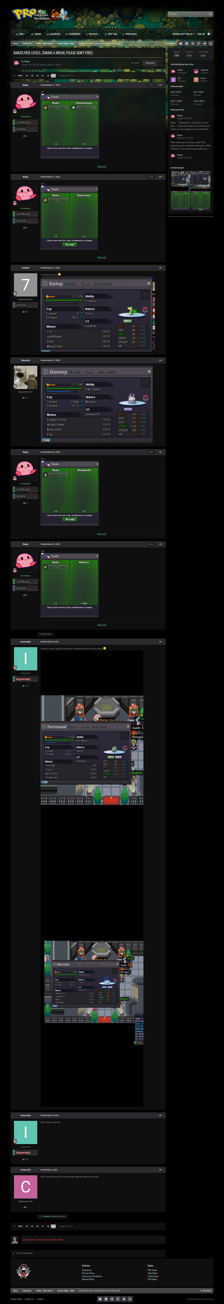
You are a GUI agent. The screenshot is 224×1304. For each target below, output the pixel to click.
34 (27, 76)
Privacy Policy (88, 1273)
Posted (50, 85)
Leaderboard (73, 34)
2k (25, 136)
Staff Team (111, 34)
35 (32, 76)
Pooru (203, 78)
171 (26, 398)
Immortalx (25, 641)
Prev (20, 76)
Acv (179, 78)
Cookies (40, 1299)
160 (26, 686)
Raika (25, 85)
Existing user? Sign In (184, 34)
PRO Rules (92, 34)
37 (43, 76)
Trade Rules (153, 1276)
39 (53, 76)
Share (135, 63)
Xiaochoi (25, 360)
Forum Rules (129, 34)
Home (20, 34)
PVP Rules (152, 1279)
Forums (36, 34)
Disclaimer (87, 1270)
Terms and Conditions (92, 1276)
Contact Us (29, 1299)
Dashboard (53, 34)
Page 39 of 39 (66, 76)
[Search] (180, 14)
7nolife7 (26, 268)
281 (26, 312)
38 (48, 76)
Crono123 (25, 1170)
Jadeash (204, 70)
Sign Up (201, 34)
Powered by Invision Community (200, 1299)
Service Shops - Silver (50, 64)
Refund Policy (88, 1279)
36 (37, 76)
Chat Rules (152, 1273)
